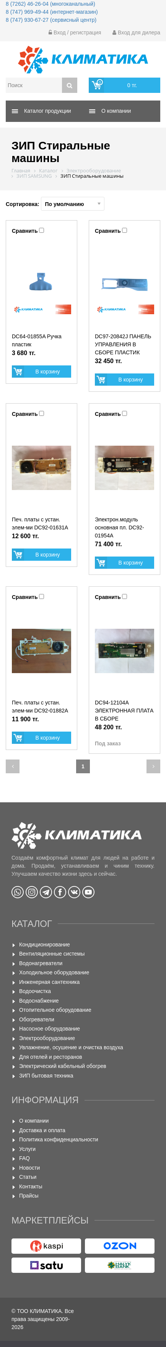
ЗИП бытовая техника (46, 1076)
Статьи (27, 1177)
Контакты (30, 1186)
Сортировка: (55, 204)
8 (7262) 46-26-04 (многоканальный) (50, 4)
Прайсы (29, 1196)
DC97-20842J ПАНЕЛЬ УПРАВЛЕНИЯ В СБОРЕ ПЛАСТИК (123, 344)
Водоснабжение (39, 1001)
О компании (34, 1121)
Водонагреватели (40, 963)
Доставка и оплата (42, 1130)
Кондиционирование (44, 944)
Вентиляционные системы (52, 954)
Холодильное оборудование (54, 972)
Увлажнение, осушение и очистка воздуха (71, 1047)
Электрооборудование (47, 1038)
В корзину (48, 371)
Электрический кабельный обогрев (62, 1066)
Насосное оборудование (49, 1029)
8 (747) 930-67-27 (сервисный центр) (51, 20)
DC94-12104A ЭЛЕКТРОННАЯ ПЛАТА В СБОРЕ (124, 710)
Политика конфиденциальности (58, 1139)
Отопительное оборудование (55, 1010)
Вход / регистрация (75, 32)
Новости (29, 1168)
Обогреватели (36, 1019)
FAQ (24, 1158)
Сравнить (25, 231)
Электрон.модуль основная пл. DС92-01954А (119, 527)
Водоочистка (35, 991)
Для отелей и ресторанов (50, 1057)
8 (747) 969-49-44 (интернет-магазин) (52, 12)
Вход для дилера (136, 32)
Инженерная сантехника (49, 982)
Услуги (27, 1149)
